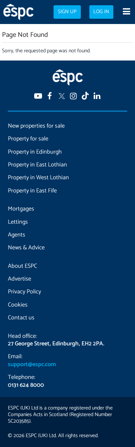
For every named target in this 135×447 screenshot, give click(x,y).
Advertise (19, 279)
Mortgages (21, 209)
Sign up (67, 12)
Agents (16, 235)
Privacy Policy (24, 292)
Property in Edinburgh (35, 152)
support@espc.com (32, 364)
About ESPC (22, 266)
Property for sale (28, 139)
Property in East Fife (32, 191)
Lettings (18, 222)
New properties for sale (36, 126)
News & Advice (26, 248)
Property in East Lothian (37, 165)
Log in (101, 12)
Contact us (21, 318)
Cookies (18, 305)
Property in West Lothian (38, 178)
